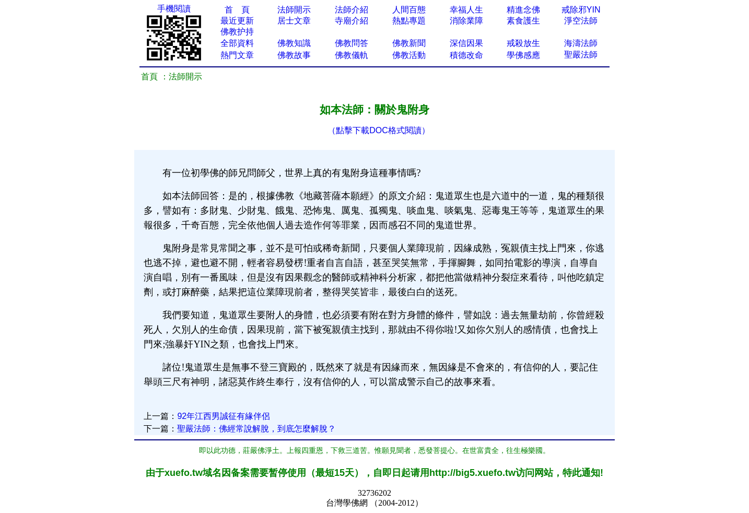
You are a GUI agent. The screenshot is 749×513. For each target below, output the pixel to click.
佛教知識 (294, 43)
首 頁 (237, 9)
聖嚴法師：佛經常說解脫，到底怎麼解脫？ (256, 428)
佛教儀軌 (351, 55)
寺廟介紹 (351, 20)
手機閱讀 (174, 8)
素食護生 (523, 20)
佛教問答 (351, 43)
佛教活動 (409, 55)
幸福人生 (466, 9)
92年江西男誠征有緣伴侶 (223, 416)
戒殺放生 (523, 43)
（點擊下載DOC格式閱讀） (378, 130)
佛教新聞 (409, 43)
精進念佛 (523, 9)
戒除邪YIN (581, 9)
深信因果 (466, 43)
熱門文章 (237, 55)
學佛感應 (523, 55)
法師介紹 (351, 9)
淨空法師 (581, 20)
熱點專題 (409, 20)
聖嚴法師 (581, 54)
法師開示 (294, 9)
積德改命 (466, 55)
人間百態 (409, 9)
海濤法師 (581, 43)
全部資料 (237, 43)
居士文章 (294, 20)
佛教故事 (294, 55)
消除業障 (466, 20)
